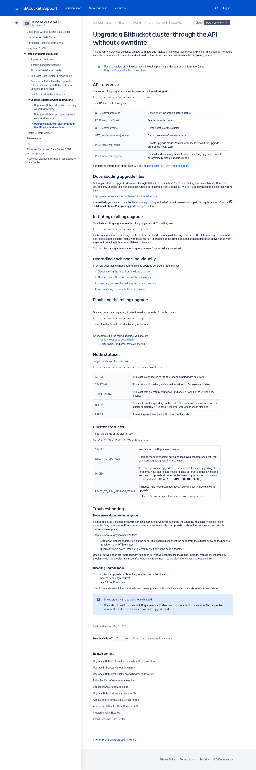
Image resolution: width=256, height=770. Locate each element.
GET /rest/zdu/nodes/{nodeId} (112, 135)
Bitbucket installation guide (46, 70)
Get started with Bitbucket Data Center (48, 31)
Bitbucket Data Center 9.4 (46, 21)
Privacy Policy (167, 759)
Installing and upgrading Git (46, 64)
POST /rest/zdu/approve (109, 156)
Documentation (72, 8)
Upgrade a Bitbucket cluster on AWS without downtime (124, 674)
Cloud (198, 22)
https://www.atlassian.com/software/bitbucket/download (125, 196)
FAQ (29, 143)
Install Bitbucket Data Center (109, 719)
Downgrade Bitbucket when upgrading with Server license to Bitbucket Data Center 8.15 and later (52, 85)
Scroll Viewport (128, 740)
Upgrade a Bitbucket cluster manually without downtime (124, 661)
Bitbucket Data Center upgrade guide (51, 75)
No (126, 638)
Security (204, 759)
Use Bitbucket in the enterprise (48, 94)
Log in (226, 8)
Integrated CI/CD (36, 48)
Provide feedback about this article (152, 638)
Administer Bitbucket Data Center (46, 42)
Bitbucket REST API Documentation (168, 165)
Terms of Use (187, 759)
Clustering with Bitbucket (107, 712)
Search (217, 8)
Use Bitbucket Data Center (42, 37)
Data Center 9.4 (217, 22)
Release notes (35, 138)
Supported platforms (42, 59)
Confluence (110, 740)
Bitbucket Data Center (39, 132)
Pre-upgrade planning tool (146, 202)
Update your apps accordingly (117, 339)
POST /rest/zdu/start (107, 120)
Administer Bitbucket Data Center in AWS (116, 706)
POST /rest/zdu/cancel (108, 144)
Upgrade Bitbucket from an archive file (114, 693)
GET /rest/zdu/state (106, 127)
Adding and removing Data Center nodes (116, 699)
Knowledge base (98, 8)
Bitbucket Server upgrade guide (110, 686)
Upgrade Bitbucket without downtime (52, 99)
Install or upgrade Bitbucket (42, 53)
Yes (118, 638)
